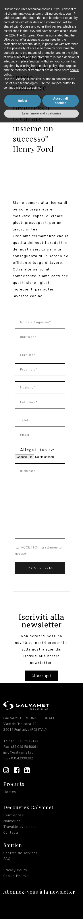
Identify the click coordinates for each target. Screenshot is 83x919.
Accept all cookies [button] (60, 897)
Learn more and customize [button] (41, 910)
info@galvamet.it (18, 752)
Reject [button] (22, 897)
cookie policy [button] (48, 862)
